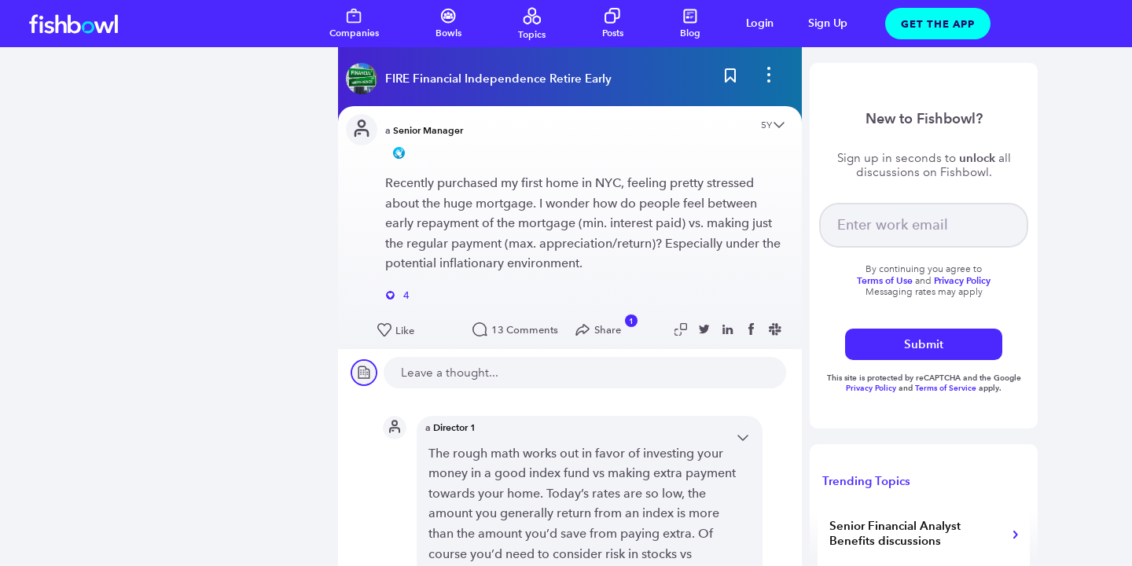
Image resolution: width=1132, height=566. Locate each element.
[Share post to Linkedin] (730, 329)
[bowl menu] (769, 78)
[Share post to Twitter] (707, 329)
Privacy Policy (872, 388)
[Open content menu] (779, 126)
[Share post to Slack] (777, 329)
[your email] (923, 225)
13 (512, 329)
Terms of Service (945, 388)
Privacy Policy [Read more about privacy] (962, 280)
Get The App (938, 23)
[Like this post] (417, 331)
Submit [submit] (923, 343)
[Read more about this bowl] (482, 78)
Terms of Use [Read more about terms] (885, 280)
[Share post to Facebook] (754, 329)
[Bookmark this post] (730, 78)
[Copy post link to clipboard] (683, 329)
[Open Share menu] (602, 330)
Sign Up (827, 23)
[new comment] (585, 372)
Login (760, 23)
